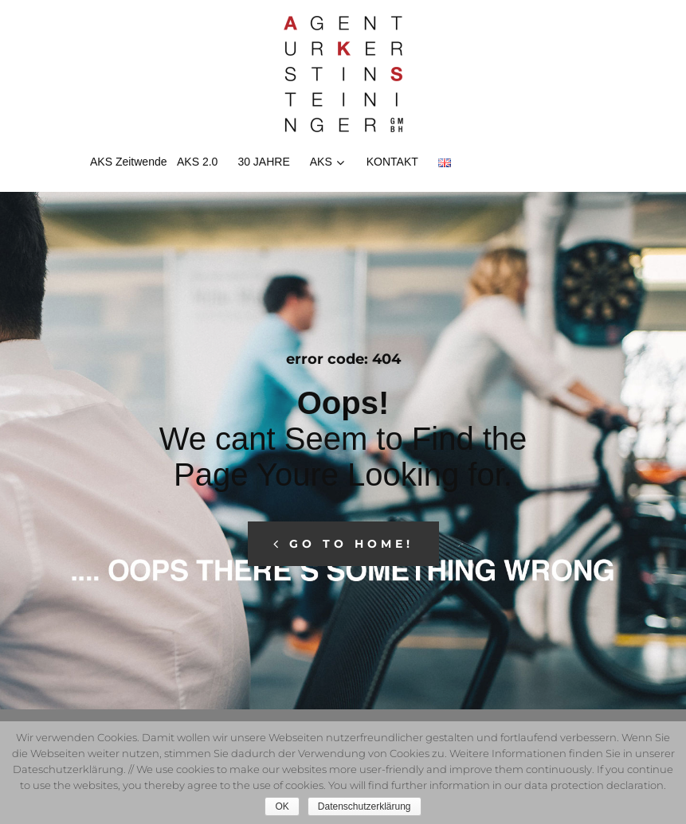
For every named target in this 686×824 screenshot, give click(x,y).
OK (281, 806)
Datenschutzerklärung (364, 806)
